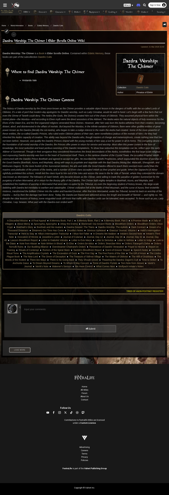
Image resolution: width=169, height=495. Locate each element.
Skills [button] (74, 12)
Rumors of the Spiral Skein (53, 246)
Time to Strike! (137, 256)
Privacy (84, 453)
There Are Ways (26, 256)
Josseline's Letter (51, 233)
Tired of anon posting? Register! (146, 288)
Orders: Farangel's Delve (137, 240)
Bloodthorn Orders (124, 220)
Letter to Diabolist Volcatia (54, 236)
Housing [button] (158, 12)
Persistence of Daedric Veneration (106, 243)
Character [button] (57, 12)
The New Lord (20, 253)
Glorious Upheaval (96, 226)
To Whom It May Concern (61, 259)
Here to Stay (27, 230)
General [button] (40, 12)
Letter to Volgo (144, 236)
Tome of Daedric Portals (90, 259)
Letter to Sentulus (105, 236)
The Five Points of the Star (104, 249)
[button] (128, 5)
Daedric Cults (58, 26)
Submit (90, 325)
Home (4, 26)
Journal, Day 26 (114, 233)
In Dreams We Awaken (104, 230)
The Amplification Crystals (28, 249)
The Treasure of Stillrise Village (74, 253)
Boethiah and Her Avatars (50, 223)
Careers (84, 447)
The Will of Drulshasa (132, 253)
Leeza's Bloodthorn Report (23, 236)
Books (30, 26)
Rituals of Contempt (26, 246)
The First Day (80, 249)
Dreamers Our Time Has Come (48, 226)
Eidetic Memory (43, 26)
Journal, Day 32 (134, 233)
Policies (84, 457)
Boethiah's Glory (24, 223)
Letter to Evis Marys (81, 236)
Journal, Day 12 (95, 233)
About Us (84, 393)
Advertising (84, 443)
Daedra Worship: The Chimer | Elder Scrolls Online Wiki (42, 41)
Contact (84, 396)
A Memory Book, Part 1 (61, 217)
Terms (84, 450)
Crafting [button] (110, 12)
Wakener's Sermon (52, 262)
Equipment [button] (92, 12)
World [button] (126, 12)
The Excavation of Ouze (57, 249)
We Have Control (74, 262)
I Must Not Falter (80, 230)
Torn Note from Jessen (117, 259)
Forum (84, 389)
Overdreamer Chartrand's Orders (69, 243)
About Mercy (23, 220)
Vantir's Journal (140, 259)
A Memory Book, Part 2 (88, 217)
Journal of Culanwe (73, 233)
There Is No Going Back (50, 256)
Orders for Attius (86, 240)
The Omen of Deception (43, 253)
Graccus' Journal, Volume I (123, 226)
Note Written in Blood (51, 240)
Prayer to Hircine (136, 243)
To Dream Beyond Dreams (31, 259)
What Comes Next (96, 262)
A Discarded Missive (17, 217)
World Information (17, 26)
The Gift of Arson (130, 249)
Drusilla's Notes (75, 226)
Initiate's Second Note (131, 230)
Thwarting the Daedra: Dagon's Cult (108, 256)
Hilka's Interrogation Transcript (53, 230)
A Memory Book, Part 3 (115, 217)
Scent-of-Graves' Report (114, 246)
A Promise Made (139, 217)
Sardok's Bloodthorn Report (84, 246)
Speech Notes (137, 246)
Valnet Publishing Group (95, 465)
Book (40, 53)
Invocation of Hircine (28, 233)
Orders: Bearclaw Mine (109, 240)
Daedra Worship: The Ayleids (113, 223)
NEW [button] (24, 12)
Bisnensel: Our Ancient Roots (96, 220)
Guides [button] (142, 12)
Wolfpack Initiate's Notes (121, 262)
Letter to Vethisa (125, 236)
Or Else (70, 240)
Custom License (88, 419)
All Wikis (84, 386)
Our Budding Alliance (37, 243)
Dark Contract (138, 223)
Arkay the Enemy (69, 220)
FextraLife (67, 465)
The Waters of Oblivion (105, 253)
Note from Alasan (28, 240)
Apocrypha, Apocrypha (45, 220)
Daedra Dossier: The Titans (80, 223)
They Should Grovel (76, 256)
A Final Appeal (38, 217)
